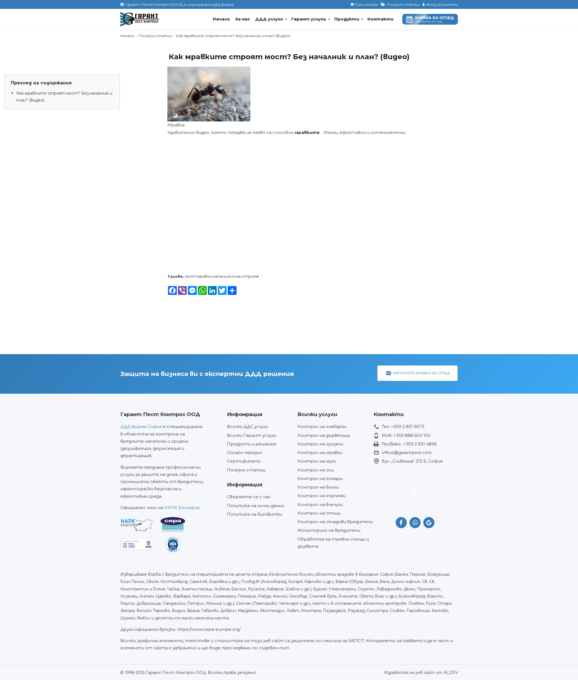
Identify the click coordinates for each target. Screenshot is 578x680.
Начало (127, 35)
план (237, 276)
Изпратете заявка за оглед (421, 373)
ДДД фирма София (141, 426)
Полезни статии (155, 35)
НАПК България (181, 507)
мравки (204, 276)
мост (191, 276)
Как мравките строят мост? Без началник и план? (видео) (64, 97)
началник (222, 276)
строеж (250, 276)
